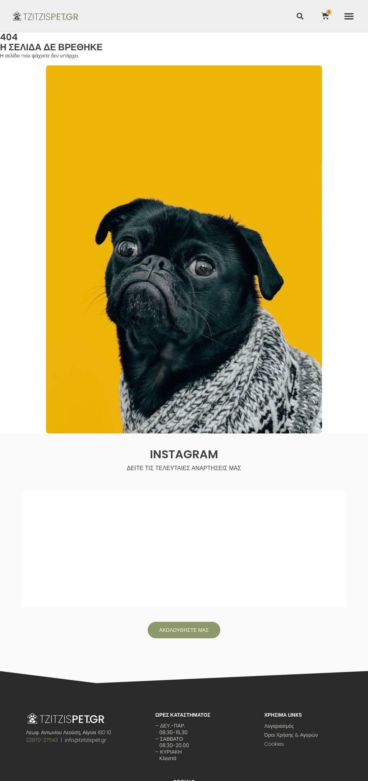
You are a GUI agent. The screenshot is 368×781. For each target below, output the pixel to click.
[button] (348, 16)
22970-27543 (42, 673)
